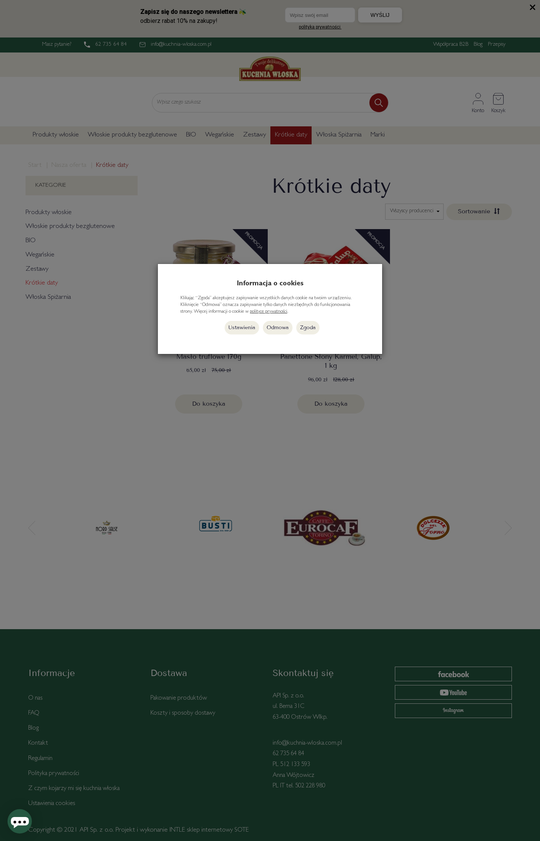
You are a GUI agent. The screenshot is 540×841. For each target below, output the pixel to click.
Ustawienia (241, 327)
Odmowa (278, 327)
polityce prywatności (268, 311)
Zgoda (308, 327)
